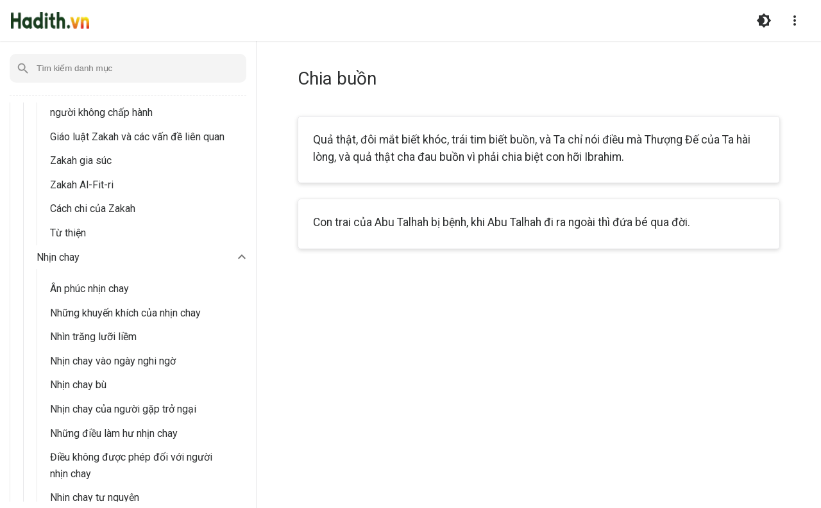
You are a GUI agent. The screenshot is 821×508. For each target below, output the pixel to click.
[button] (143, 257)
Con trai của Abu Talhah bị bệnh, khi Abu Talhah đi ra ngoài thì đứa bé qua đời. (501, 222)
